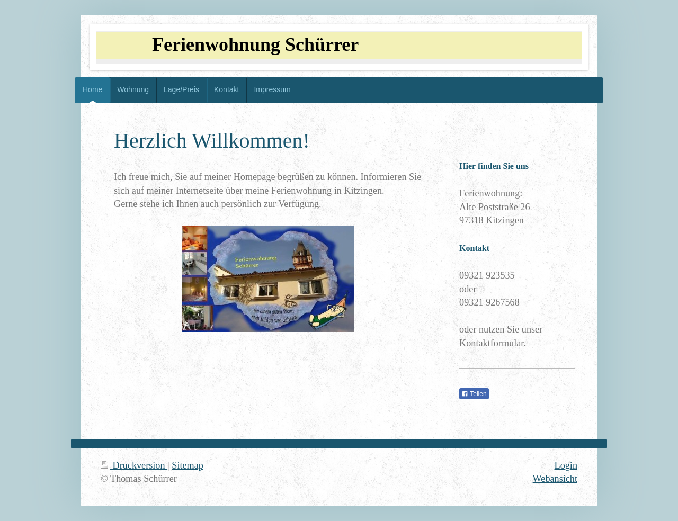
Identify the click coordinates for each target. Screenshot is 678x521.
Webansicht (555, 478)
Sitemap (187, 465)
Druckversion (134, 465)
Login (566, 465)
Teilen (473, 394)
